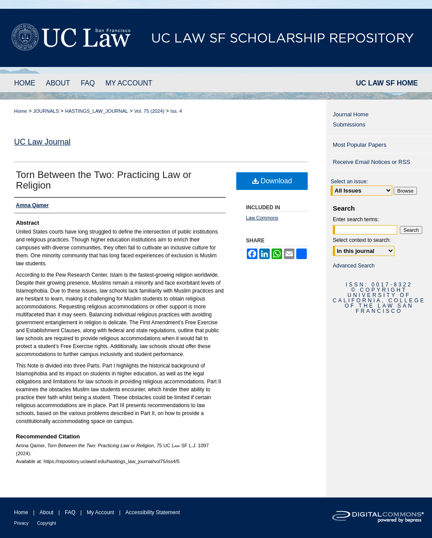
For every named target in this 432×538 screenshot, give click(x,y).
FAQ (70, 512)
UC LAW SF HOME (387, 83)
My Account (100, 512)
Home (20, 111)
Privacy (21, 523)
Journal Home (351, 114)
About (46, 512)
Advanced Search (354, 266)
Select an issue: (349, 181)
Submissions (349, 124)
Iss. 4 (176, 111)
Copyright (46, 523)
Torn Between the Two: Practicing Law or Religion (103, 180)
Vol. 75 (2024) (149, 111)
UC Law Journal (42, 141)
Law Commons (262, 217)
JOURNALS (46, 111)
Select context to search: (362, 240)
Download (272, 181)
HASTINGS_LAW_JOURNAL (96, 111)
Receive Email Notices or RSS (371, 162)
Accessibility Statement (153, 512)
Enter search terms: (356, 219)
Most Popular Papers (359, 144)
